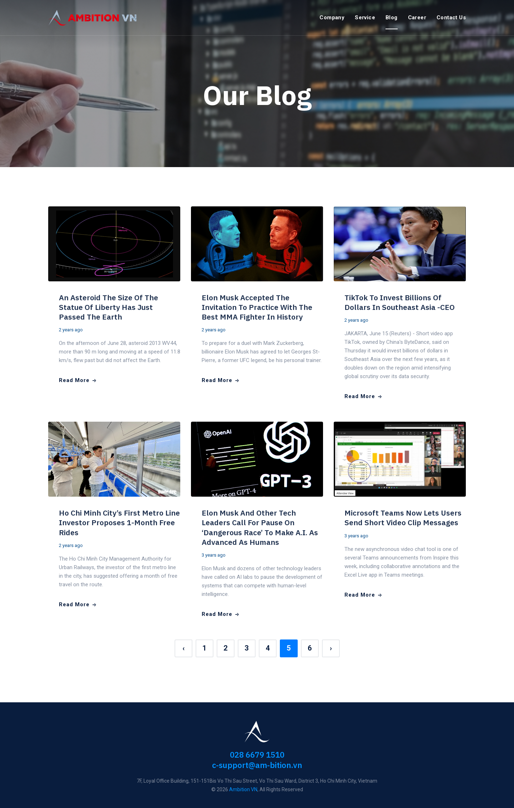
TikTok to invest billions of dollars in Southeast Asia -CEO (399, 302)
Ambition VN (243, 789)
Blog (392, 17)
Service (365, 17)
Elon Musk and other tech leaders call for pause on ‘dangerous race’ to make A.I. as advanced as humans (260, 527)
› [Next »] (331, 648)
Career (417, 17)
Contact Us (451, 17)
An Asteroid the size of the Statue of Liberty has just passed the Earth (108, 307)
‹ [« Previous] (183, 648)
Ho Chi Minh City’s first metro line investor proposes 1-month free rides (119, 522)
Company (331, 17)
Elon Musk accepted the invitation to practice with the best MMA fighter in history (257, 307)
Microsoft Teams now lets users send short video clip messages (403, 517)
